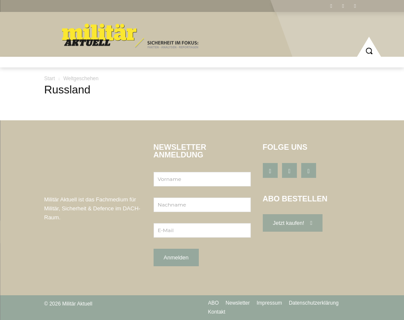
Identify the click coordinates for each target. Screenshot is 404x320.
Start (49, 78)
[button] (369, 47)
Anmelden (176, 257)
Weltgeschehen (81, 78)
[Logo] (132, 36)
